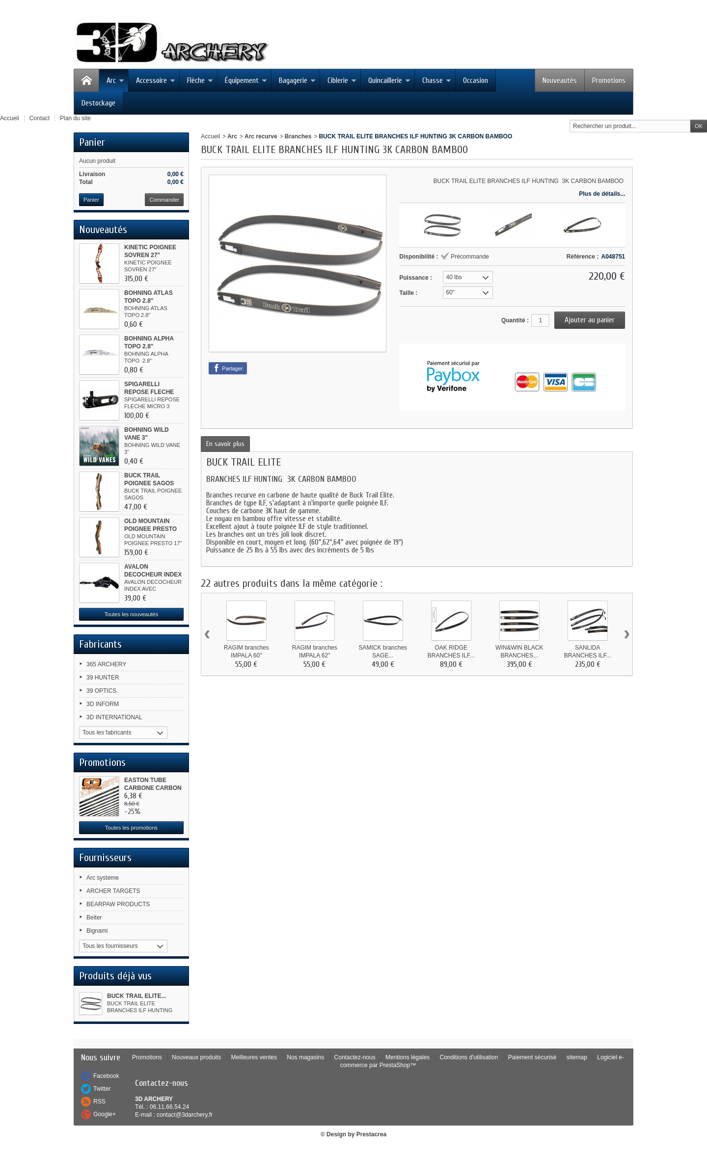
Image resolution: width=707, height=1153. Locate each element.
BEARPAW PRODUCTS (118, 904)
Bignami (97, 930)
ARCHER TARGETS (113, 891)
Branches (298, 136)
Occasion (475, 80)
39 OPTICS (101, 690)
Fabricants (100, 644)
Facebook (106, 1076)
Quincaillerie (389, 80)
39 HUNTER (102, 677)
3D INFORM (102, 704)
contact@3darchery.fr (185, 1114)
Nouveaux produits (196, 1057)
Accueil (210, 136)
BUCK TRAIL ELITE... (136, 996)
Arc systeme (102, 877)
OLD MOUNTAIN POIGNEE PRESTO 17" (150, 529)
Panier (92, 142)
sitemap (577, 1057)
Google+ (104, 1114)
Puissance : (415, 277)
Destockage (98, 103)
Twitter (101, 1088)
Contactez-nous (355, 1057)
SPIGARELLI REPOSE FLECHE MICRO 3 (149, 392)
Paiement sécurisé (532, 1057)
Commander (164, 200)
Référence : (582, 256)
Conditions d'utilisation (468, 1057)
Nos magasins (305, 1057)
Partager (228, 368)
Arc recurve (261, 136)
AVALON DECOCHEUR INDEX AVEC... (153, 574)
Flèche (200, 80)
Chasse (436, 80)
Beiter (94, 917)
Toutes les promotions (131, 828)
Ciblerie (341, 80)
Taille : (408, 292)
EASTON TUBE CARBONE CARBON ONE (153, 788)
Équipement (246, 80)
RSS (99, 1101)
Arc (115, 80)
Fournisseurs (105, 857)
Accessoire (155, 80)
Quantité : (515, 320)
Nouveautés (560, 80)
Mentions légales (407, 1057)
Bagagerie (297, 80)
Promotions (608, 80)
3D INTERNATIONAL (114, 717)
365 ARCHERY (106, 664)
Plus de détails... (602, 193)
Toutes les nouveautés (131, 614)
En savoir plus (225, 444)
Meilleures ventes (254, 1057)
